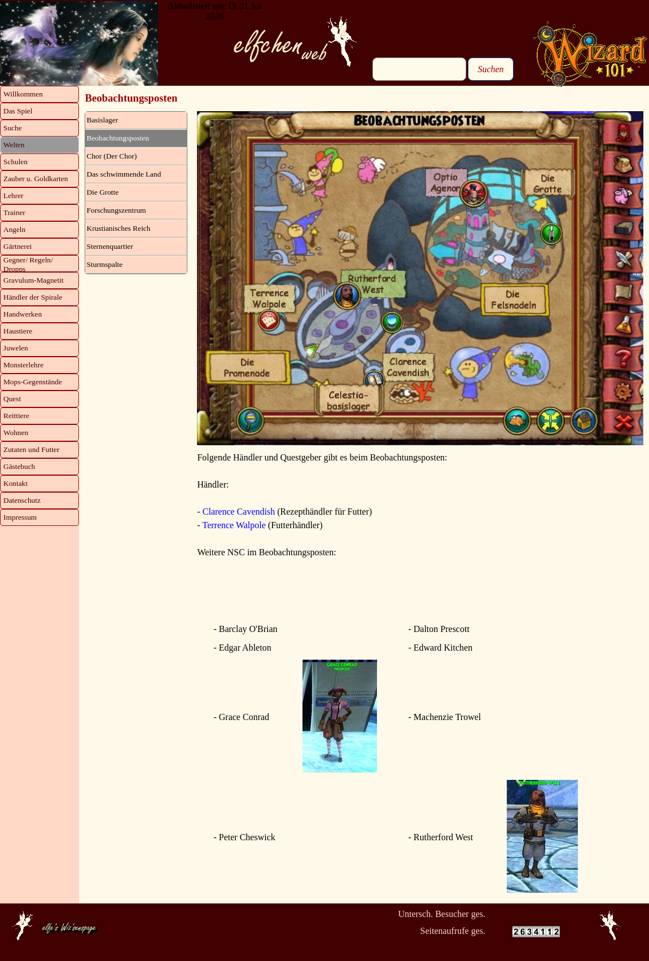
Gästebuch (19, 466)
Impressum (20, 517)
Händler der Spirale (32, 297)
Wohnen (15, 432)
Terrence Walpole (233, 525)
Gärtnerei (17, 246)
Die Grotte (103, 192)
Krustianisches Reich (119, 228)
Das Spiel (17, 111)
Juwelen (15, 348)
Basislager (103, 120)
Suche (12, 128)
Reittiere (16, 415)
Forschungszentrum (116, 210)
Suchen (490, 69)
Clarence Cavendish (239, 511)
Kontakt (15, 483)
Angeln (14, 229)
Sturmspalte (105, 264)
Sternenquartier (110, 246)
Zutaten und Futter (31, 449)
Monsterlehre (23, 365)
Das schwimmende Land (124, 174)
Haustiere (17, 331)
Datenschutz (22, 500)
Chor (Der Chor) (112, 156)
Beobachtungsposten (118, 138)
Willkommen (23, 94)
